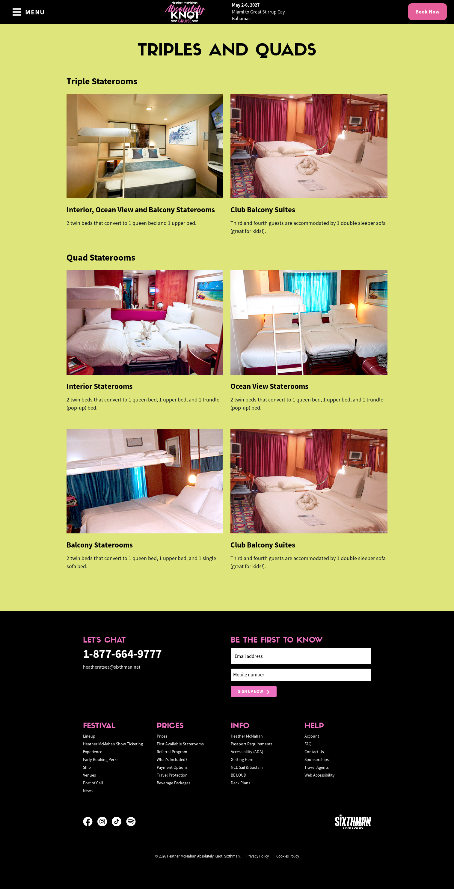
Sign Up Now (253, 691)
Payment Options (172, 767)
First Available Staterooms (180, 744)
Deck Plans (240, 783)
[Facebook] (90, 821)
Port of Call (93, 783)
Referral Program (172, 751)
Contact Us (314, 751)
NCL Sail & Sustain (247, 767)
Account (311, 736)
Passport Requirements (251, 744)
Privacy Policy (257, 856)
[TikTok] (119, 821)
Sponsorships (316, 759)
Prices (162, 736)
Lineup (89, 736)
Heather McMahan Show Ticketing (113, 744)
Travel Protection (172, 775)
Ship (87, 767)
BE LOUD (238, 775)
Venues (89, 775)
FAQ (307, 744)
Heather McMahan (247, 736)
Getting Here (242, 759)
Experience (92, 751)
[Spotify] (131, 821)
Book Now (427, 11)
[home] (227, 11)
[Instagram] (104, 821)
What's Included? (172, 759)
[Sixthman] (353, 821)
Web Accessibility (319, 775)
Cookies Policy (287, 856)
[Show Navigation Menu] (28, 12)
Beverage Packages (173, 783)
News (88, 790)
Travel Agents (316, 767)
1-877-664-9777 (122, 654)
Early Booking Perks (100, 759)
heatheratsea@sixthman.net (111, 667)
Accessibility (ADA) (247, 751)
